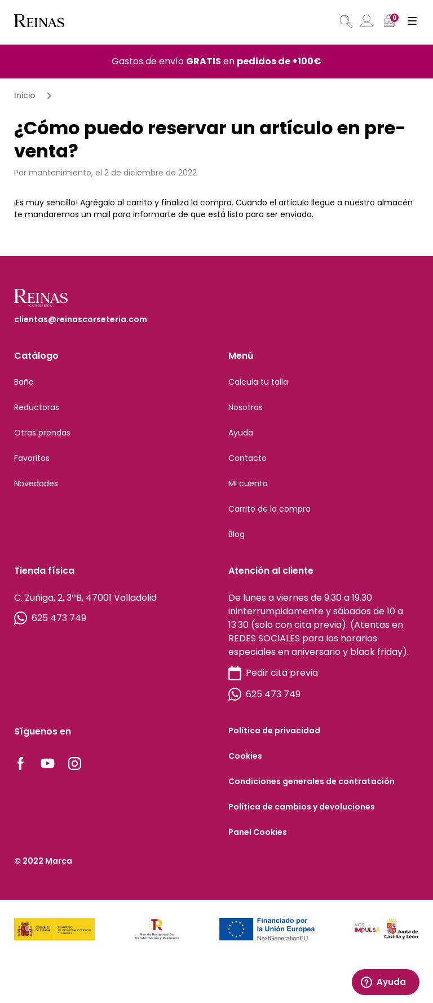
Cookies (245, 756)
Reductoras (36, 407)
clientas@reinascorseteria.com (80, 319)
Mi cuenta (248, 483)
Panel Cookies (257, 832)
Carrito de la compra (269, 508)
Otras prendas (42, 432)
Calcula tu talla (258, 382)
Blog (236, 534)
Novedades (36, 483)
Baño (24, 382)
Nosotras (245, 407)
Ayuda (240, 432)
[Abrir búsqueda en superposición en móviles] (345, 21)
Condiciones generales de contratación (311, 781)
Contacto (247, 458)
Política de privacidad (274, 730)
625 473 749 (50, 618)
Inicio (25, 95)
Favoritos (32, 458)
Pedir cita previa (273, 673)
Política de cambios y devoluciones (301, 806)
